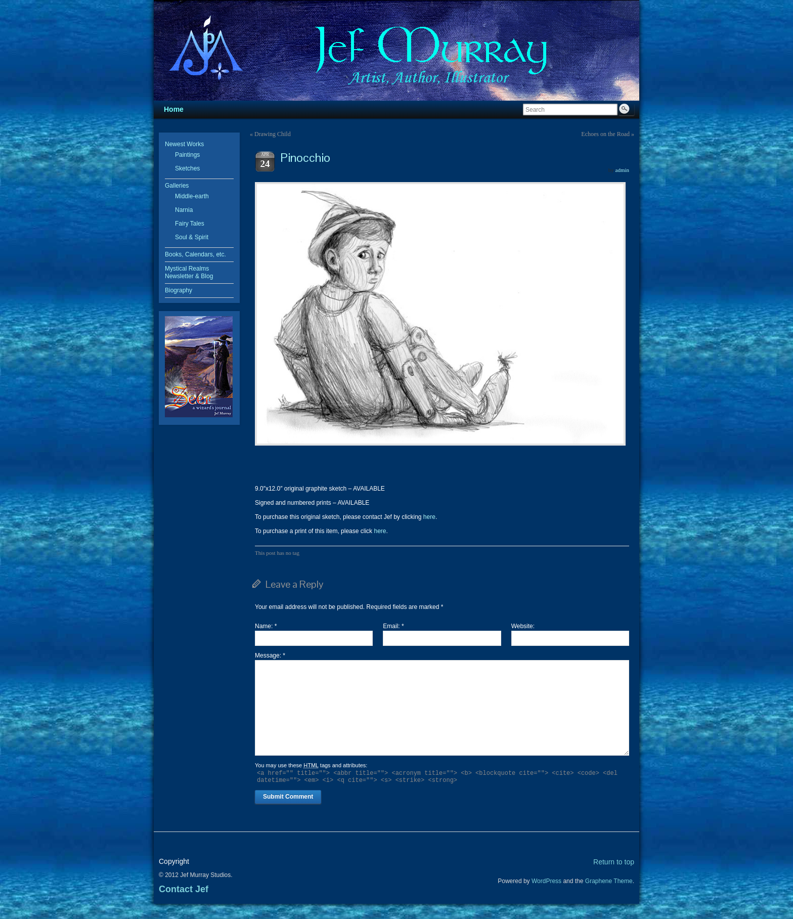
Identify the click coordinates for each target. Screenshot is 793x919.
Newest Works (184, 144)
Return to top (613, 862)
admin (622, 170)
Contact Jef (183, 889)
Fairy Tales (189, 223)
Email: (393, 626)
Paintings (187, 154)
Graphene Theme (609, 881)
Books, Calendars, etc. (195, 254)
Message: (270, 655)
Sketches (187, 168)
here (429, 516)
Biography (178, 290)
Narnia (184, 209)
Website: (523, 626)
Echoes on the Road (605, 134)
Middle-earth (192, 196)
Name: (266, 626)
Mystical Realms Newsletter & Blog (189, 272)
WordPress (546, 881)
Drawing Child (272, 134)
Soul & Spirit (191, 237)
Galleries (177, 185)
